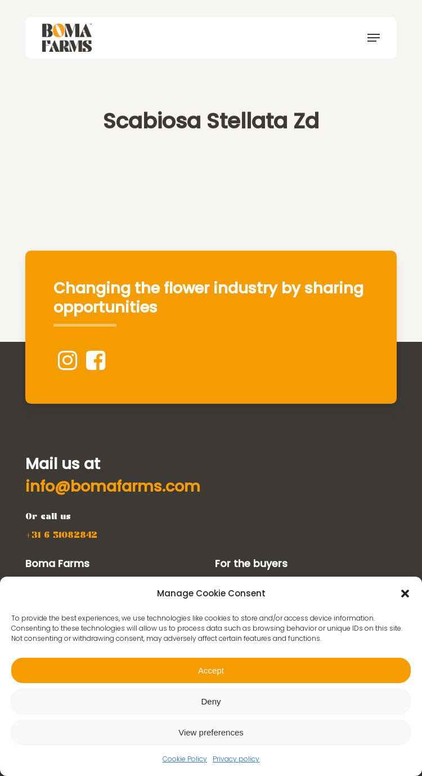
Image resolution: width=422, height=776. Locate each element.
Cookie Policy (185, 759)
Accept (211, 670)
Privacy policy (236, 759)
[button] (405, 593)
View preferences (211, 732)
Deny (211, 701)
